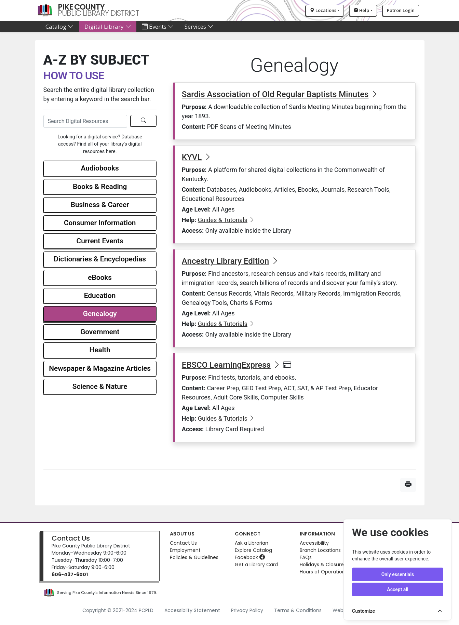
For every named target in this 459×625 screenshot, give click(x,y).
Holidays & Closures (323, 564)
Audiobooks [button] (100, 168)
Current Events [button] (100, 241)
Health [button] (100, 350)
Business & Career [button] (100, 205)
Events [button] (158, 26)
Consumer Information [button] (100, 223)
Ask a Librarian (251, 543)
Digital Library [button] (107, 26)
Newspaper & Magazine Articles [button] (100, 368)
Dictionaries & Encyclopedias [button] (100, 259)
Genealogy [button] (100, 314)
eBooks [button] (100, 277)
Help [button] (361, 10)
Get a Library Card (256, 564)
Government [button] (99, 332)
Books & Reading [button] (100, 186)
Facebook (250, 557)
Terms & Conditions (298, 610)
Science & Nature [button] (99, 386)
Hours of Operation (322, 571)
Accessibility (314, 543)
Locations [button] (323, 10)
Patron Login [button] (401, 10)
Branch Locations (320, 550)
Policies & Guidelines (194, 557)
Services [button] (199, 26)
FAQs (306, 557)
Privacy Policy (247, 610)
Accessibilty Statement (192, 610)
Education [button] (100, 295)
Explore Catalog (253, 550)
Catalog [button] (59, 26)
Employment (185, 550)
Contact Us (71, 538)
